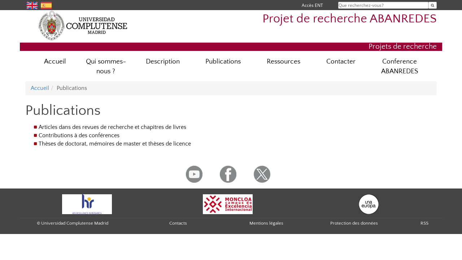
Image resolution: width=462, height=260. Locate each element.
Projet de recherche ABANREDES (349, 19)
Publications (223, 61)
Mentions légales (266, 223)
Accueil (55, 61)
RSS (424, 223)
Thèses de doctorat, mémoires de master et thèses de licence (115, 143)
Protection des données (354, 223)
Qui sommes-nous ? (106, 66)
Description (163, 61)
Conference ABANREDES (399, 66)
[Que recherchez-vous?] (432, 5)
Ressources (283, 61)
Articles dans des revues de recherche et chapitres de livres (112, 127)
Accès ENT (312, 5)
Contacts (178, 223)
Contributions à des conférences (79, 135)
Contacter (341, 61)
